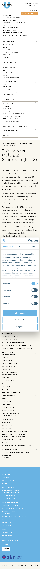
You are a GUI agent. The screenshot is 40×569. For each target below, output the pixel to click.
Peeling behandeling (10, 97)
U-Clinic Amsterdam (10, 493)
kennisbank (11, 143)
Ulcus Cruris (7, 72)
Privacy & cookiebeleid (28, 565)
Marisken (6, 124)
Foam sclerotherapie (10, 28)
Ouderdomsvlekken (10, 60)
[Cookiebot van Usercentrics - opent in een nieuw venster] (28, 240)
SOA (4, 70)
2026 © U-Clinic (8, 565)
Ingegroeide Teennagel (11, 52)
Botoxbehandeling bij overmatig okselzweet (19, 133)
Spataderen (7, 15)
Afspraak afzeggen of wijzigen (15, 517)
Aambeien (6, 106)
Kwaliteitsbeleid (9, 480)
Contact (6, 529)
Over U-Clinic (33, 5)
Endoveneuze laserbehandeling (14, 22)
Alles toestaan (20, 313)
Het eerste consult (10, 505)
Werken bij (6, 483)
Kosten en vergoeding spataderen (15, 35)
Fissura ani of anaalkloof (12, 119)
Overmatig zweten (9, 62)
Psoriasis (6, 57)
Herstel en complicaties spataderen (16, 38)
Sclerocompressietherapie (12, 33)
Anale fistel (7, 108)
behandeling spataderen (11, 17)
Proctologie (8, 103)
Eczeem (5, 47)
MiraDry (6, 135)
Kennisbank (34, 8)
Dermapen (6, 89)
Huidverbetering (9, 81)
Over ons (6, 475)
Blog (4, 519)
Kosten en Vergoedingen (12, 508)
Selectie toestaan (20, 320)
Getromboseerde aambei (11, 121)
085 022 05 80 (33, 10)
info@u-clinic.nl (9, 532)
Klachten (6, 514)
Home (4, 143)
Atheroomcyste (9, 44)
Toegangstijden (8, 511)
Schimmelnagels (9, 67)
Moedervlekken (8, 55)
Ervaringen (7, 525)
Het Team (5, 477)
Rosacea (6, 65)
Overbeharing (8, 94)
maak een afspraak (29, 13)
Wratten (6, 75)
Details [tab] (20, 246)
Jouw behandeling (31, 3)
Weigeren (20, 327)
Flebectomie (7, 25)
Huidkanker (7, 49)
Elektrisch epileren (10, 92)
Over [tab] (33, 246)
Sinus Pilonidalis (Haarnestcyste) (15, 126)
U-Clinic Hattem (8, 498)
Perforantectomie (9, 30)
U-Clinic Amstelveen (10, 490)
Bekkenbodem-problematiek (12, 116)
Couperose (7, 87)
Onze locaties (8, 487)
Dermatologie (9, 42)
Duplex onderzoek (9, 20)
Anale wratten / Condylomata (14, 114)
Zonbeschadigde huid (11, 77)
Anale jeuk (7, 111)
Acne (5, 84)
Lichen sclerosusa (9, 99)
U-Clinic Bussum (9, 496)
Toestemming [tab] (7, 246)
